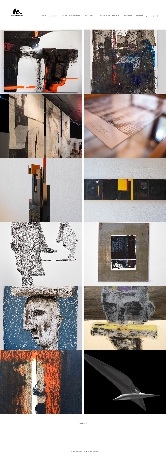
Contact (139, 16)
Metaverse (128, 16)
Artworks (53, 16)
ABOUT (43, 16)
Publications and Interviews (108, 16)
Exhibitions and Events (70, 16)
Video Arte (88, 16)
